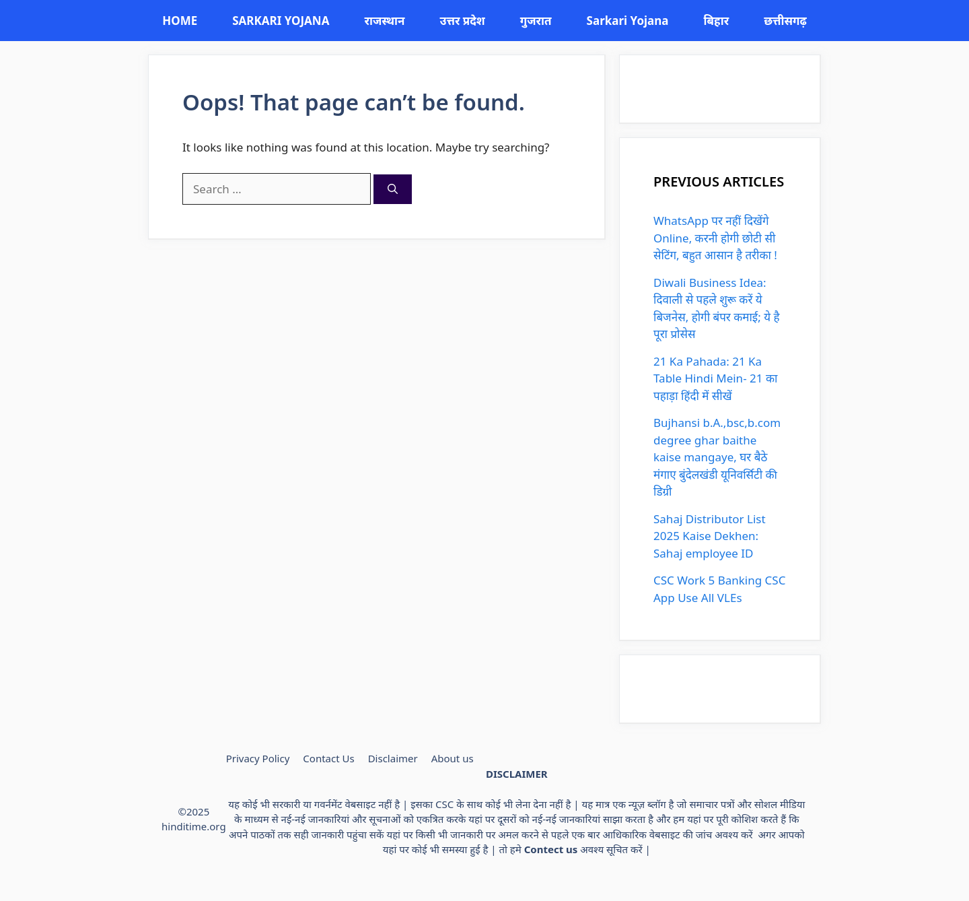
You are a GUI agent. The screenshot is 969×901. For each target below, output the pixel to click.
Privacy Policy (258, 758)
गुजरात (536, 20)
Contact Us (328, 758)
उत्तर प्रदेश (462, 20)
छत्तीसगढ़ (785, 20)
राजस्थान (384, 20)
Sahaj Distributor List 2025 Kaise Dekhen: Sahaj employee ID (709, 536)
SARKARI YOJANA (280, 20)
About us (452, 758)
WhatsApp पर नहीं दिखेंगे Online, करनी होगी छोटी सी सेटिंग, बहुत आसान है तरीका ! (715, 238)
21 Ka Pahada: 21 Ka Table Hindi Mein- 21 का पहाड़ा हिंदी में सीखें (715, 378)
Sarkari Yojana (628, 20)
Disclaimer (393, 758)
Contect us (551, 849)
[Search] (392, 189)
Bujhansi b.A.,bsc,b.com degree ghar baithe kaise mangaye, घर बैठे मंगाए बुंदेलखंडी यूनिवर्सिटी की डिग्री (717, 457)
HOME (179, 20)
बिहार (716, 20)
